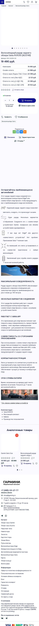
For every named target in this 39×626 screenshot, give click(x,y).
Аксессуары (5, 564)
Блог (2, 579)
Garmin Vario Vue (7, 453)
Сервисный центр (7, 594)
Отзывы (3, 588)
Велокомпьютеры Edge (9, 546)
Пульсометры (6, 543)
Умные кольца (6, 561)
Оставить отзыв (7, 597)
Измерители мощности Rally (11, 549)
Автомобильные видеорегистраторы (14, 552)
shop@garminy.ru (10, 495)
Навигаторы (5, 531)
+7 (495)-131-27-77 (9, 490)
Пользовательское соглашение (12, 573)
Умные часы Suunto (8, 526)
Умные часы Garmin (8, 523)
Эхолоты (4, 534)
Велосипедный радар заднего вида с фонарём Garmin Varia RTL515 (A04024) (28, 454)
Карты (3, 558)
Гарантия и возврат (8, 582)
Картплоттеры (6, 537)
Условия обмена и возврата (11, 576)
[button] (12, 48)
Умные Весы (5, 540)
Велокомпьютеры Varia (8, 121)
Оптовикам (5, 591)
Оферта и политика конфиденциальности (16, 570)
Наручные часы (6, 529)
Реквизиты (5, 585)
